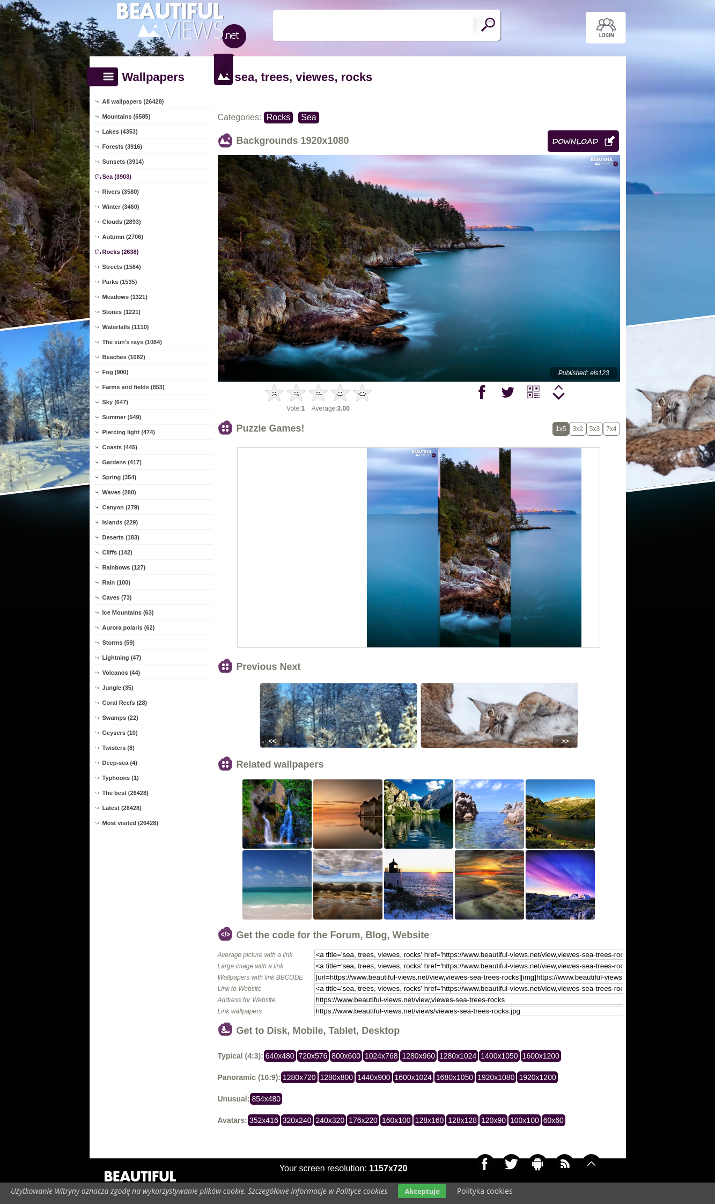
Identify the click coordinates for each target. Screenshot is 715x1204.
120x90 (493, 1120)
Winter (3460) (120, 206)
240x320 (329, 1120)
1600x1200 (540, 1056)
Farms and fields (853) (133, 387)
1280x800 (336, 1077)
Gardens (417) (122, 462)
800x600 (345, 1056)
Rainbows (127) (124, 567)
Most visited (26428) (130, 823)
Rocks (278, 117)
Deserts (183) (120, 537)
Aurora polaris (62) (128, 627)
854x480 (266, 1098)
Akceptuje (421, 1191)
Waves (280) (119, 492)
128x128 (462, 1120)
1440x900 (373, 1077)
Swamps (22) (120, 717)
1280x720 (299, 1077)
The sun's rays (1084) (132, 342)
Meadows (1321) (125, 297)
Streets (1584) (121, 267)
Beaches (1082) (123, 357)
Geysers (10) (120, 732)
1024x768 (381, 1056)
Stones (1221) (121, 312)
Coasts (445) (119, 447)
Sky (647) (115, 402)
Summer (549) (122, 417)
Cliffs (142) (117, 552)
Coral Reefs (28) (125, 702)
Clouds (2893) (121, 221)
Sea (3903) (116, 176)
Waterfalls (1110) (125, 327)
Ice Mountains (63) (128, 612)
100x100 (524, 1120)
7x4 (611, 429)
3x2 (577, 429)
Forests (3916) (122, 146)
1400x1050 (499, 1056)
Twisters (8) (118, 748)
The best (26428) (125, 793)
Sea (308, 117)
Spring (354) (119, 477)
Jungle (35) (118, 687)
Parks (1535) (119, 282)
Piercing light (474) (128, 432)
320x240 (297, 1120)
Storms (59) (118, 642)
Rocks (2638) (120, 252)
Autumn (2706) (122, 236)
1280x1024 (457, 1056)
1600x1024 (413, 1077)
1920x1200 (537, 1077)
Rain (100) (116, 582)
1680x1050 (454, 1077)
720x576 (313, 1056)
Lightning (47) (122, 657)
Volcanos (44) (121, 672)
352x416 (263, 1120)
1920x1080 (495, 1077)
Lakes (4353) (120, 131)
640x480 (280, 1056)
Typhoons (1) (120, 778)
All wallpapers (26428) (133, 101)
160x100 (396, 1120)
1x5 (561, 429)
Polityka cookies (485, 1191)
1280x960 (418, 1056)
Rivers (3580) (120, 191)
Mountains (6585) (126, 116)
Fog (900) (115, 372)
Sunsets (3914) (123, 161)
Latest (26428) (122, 808)
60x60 (553, 1120)
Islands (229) (120, 522)
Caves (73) (117, 597)
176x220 (363, 1120)
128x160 (429, 1120)
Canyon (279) (120, 507)
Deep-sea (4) (119, 763)
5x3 (594, 429)
